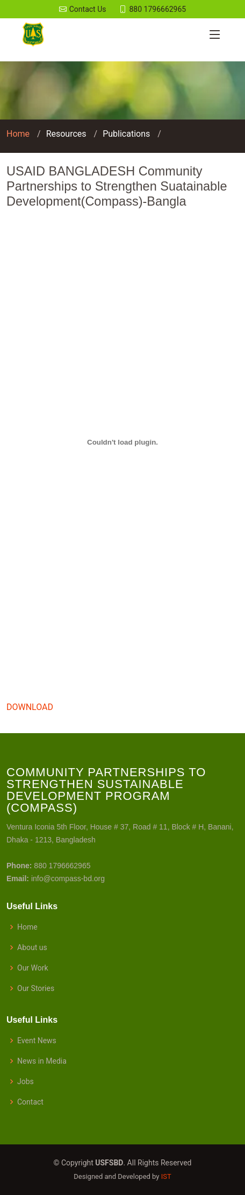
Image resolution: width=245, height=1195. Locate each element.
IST (166, 1176)
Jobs (25, 1081)
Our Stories (35, 988)
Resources (66, 134)
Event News (36, 1040)
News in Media (42, 1061)
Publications (126, 134)
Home (18, 134)
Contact (30, 1102)
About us (32, 947)
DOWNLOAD (29, 707)
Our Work (32, 968)
